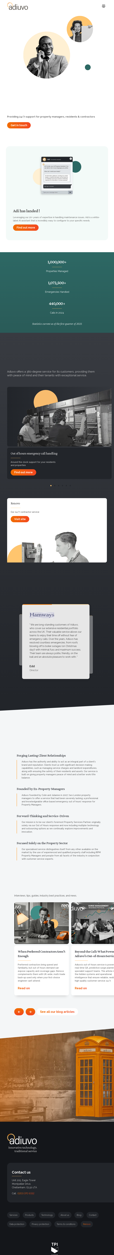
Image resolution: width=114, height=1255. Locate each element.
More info (77, 1230)
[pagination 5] (66, 485)
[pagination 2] (54, 485)
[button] (105, 1212)
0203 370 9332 (26, 1193)
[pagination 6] (70, 485)
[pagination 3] (58, 485)
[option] (42, 949)
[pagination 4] (62, 485)
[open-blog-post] (41, 923)
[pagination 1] (51, 485)
